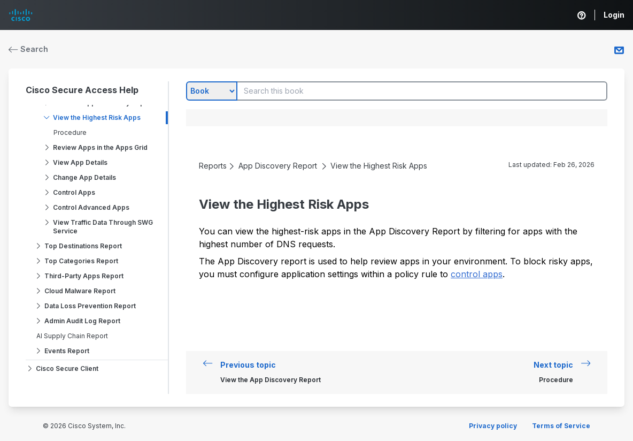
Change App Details (84, 177)
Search (28, 49)
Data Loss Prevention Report (90, 306)
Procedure (70, 132)
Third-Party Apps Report (83, 276)
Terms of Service (561, 426)
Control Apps (74, 192)
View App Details (80, 162)
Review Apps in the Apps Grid (100, 147)
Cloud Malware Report (79, 291)
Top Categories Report (81, 261)
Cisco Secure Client (67, 368)
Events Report (66, 351)
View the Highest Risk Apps (97, 117)
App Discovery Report (277, 165)
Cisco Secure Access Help (82, 90)
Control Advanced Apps (91, 207)
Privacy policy (493, 426)
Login (614, 14)
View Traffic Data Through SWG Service (103, 226)
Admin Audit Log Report (82, 321)
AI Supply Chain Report (72, 336)
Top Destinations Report (83, 246)
